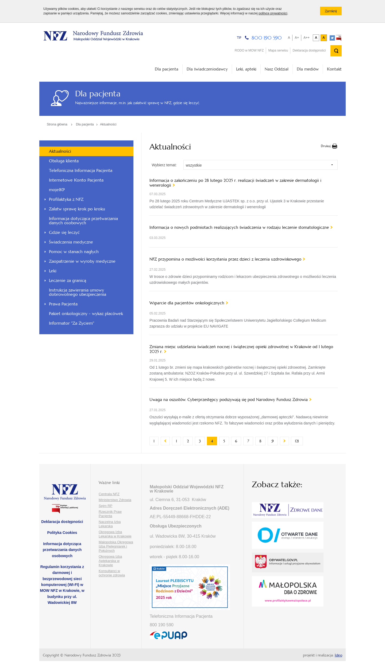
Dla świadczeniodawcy (207, 69)
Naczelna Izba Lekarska (110, 524)
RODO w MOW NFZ (249, 50)
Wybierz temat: (164, 165)
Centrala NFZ (109, 494)
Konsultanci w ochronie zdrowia (112, 573)
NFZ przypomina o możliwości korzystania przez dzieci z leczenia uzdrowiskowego (225, 259)
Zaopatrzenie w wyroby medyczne (82, 261)
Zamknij (333, 12)
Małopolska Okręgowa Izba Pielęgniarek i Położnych (116, 546)
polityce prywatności (273, 13)
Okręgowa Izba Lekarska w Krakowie (115, 534)
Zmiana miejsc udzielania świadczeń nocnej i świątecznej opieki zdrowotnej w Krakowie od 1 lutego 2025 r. (241, 349)
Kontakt (334, 69)
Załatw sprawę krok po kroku (77, 209)
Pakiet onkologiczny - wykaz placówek (86, 313)
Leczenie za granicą (67, 280)
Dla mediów (308, 69)
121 (299, 441)
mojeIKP (57, 189)
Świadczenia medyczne (71, 242)
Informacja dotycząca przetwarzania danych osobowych (83, 221)
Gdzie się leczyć (64, 232)
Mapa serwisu (278, 50)
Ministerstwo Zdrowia (115, 500)
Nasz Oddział (276, 69)
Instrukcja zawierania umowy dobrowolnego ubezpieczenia (77, 292)
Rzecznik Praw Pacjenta (110, 514)
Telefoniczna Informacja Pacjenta (80, 170)
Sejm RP (105, 506)
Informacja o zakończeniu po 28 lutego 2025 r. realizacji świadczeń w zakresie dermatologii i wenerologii (235, 183)
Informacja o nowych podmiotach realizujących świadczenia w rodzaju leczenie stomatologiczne (239, 227)
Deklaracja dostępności (309, 50)
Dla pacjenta (166, 69)
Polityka (62, 532)
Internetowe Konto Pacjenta (76, 180)
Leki (52, 271)
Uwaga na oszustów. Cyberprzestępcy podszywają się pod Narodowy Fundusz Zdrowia (228, 399)
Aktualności (108, 124)
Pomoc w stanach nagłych (74, 251)
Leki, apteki (246, 69)
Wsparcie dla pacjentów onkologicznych (186, 303)
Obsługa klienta (64, 161)
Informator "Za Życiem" (71, 323)
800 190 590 (267, 38)
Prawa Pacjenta (63, 304)
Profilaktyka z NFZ (66, 199)
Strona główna (57, 124)
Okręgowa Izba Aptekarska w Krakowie (110, 560)
